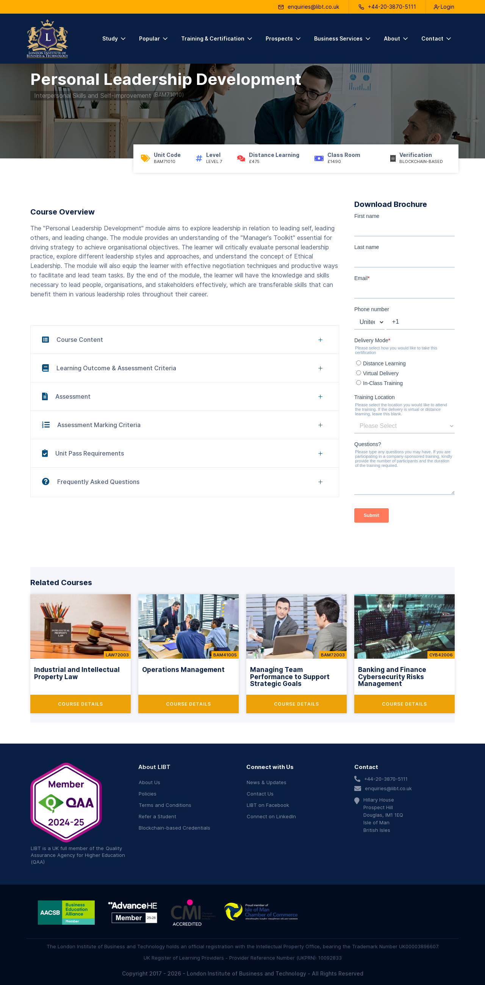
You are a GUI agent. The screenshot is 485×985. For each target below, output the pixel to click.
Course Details (80, 704)
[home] (47, 38)
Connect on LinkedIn (271, 816)
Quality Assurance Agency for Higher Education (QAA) (78, 855)
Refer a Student (157, 816)
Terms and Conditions (165, 805)
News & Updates (266, 782)
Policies (147, 794)
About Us (149, 782)
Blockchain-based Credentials (174, 828)
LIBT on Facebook (268, 805)
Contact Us (260, 794)
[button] (114, 39)
